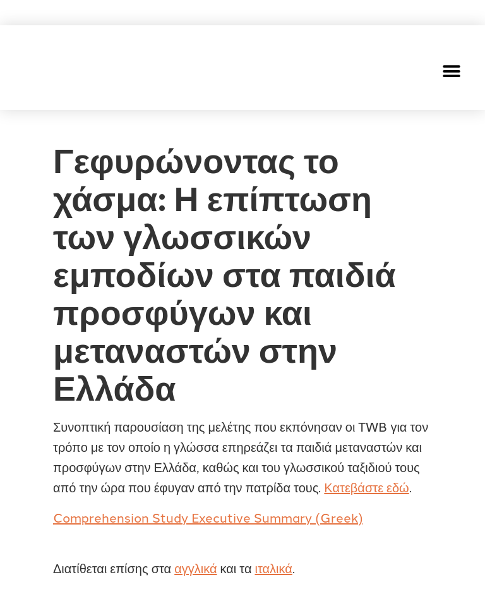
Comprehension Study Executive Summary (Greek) (208, 517)
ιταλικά (273, 567)
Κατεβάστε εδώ (366, 486)
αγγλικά (195, 567)
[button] (452, 71)
